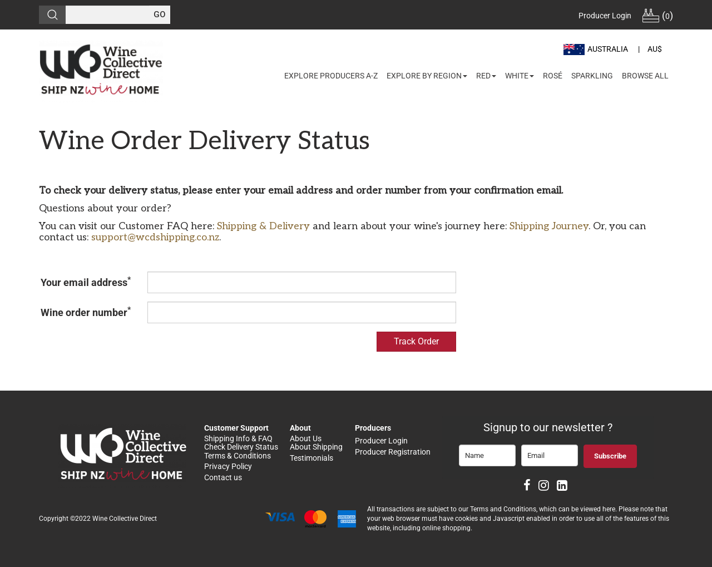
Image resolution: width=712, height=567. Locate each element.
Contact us (224, 477)
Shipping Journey (549, 226)
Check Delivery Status (241, 446)
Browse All (645, 75)
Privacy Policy (228, 466)
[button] (597, 49)
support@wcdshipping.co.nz (155, 237)
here (608, 509)
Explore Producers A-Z (331, 75)
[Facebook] (527, 486)
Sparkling (592, 75)
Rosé (552, 75)
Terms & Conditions (237, 455)
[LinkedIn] (562, 486)
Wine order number (86, 311)
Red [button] (486, 75)
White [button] (519, 75)
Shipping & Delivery (263, 226)
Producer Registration (393, 451)
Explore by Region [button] (427, 75)
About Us (306, 438)
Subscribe (610, 456)
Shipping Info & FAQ (238, 438)
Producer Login (604, 15)
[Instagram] (543, 486)
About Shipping (316, 446)
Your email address (86, 281)
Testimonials (311, 457)
